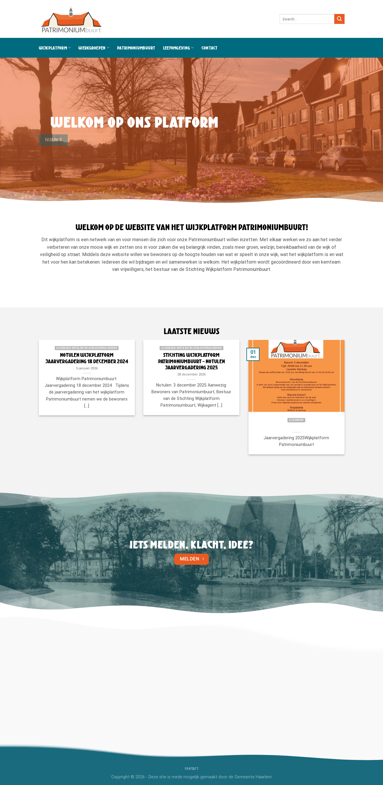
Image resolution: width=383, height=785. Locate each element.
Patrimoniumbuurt (136, 47)
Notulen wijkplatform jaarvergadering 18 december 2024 (86, 358)
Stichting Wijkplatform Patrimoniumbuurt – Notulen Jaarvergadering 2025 (191, 361)
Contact (210, 47)
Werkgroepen (94, 47)
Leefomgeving (178, 47)
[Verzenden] (339, 19)
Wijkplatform (55, 47)
